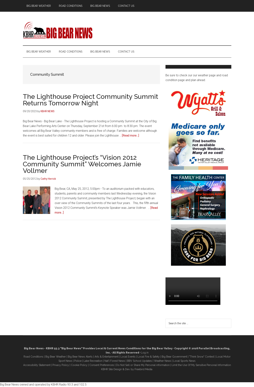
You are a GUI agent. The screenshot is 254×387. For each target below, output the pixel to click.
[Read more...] (130, 135)
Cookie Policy (79, 365)
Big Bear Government (174, 356)
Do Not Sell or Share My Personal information (143, 365)
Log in (144, 352)
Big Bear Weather (55, 356)
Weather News (162, 360)
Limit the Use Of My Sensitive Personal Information (201, 365)
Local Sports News (184, 360)
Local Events (128, 356)
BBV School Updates (139, 360)
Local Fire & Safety (149, 356)
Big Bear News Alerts (80, 356)
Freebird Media (143, 369)
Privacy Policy (60, 365)
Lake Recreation (93, 360)
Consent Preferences (101, 365)
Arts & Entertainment (106, 356)
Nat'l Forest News (114, 360)
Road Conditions (33, 356)
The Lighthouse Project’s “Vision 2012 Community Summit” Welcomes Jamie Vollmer (82, 164)
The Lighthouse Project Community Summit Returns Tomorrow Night (90, 100)
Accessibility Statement (36, 365)
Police (78, 360)
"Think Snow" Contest (201, 356)
